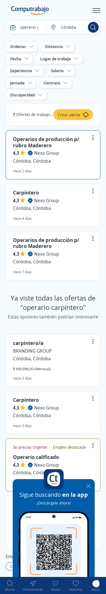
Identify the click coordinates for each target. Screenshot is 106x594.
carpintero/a (28, 343)
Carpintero (26, 192)
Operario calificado (36, 457)
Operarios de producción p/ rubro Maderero (46, 142)
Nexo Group (46, 153)
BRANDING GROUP (32, 351)
